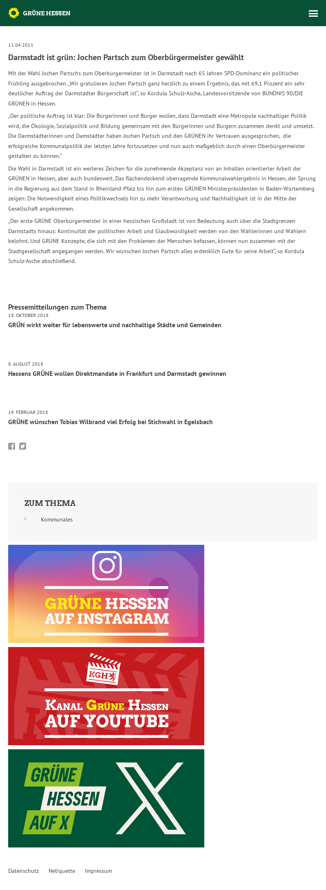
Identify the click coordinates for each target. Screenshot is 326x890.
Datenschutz (23, 871)
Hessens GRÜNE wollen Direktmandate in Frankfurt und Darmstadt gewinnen (117, 373)
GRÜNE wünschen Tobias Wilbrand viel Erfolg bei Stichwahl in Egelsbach (110, 422)
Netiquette (62, 871)
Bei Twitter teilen (22, 446)
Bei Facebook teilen (11, 446)
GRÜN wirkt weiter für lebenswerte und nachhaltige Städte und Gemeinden (114, 325)
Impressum (98, 871)
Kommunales (57, 519)
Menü (313, 13)
